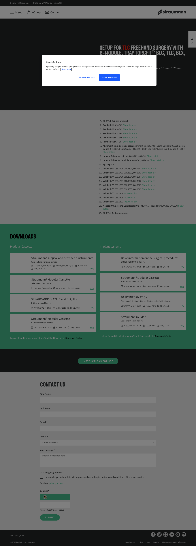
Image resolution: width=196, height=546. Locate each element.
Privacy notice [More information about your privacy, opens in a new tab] (66, 69)
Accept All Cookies (109, 77)
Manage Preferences (87, 77)
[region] (99, 70)
